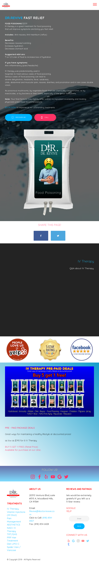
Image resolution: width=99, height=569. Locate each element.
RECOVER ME (18, 117)
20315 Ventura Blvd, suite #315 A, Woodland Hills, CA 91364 (42, 498)
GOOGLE (71, 508)
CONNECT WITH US (76, 534)
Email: (32, 508)
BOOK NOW (11, 107)
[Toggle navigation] (95, 4)
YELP (69, 511)
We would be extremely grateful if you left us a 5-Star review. (78, 498)
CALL (45, 117)
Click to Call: (35, 517)
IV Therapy (13, 508)
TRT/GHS (12, 534)
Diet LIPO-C (13, 543)
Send (79, 526)
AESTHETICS (13, 524)
